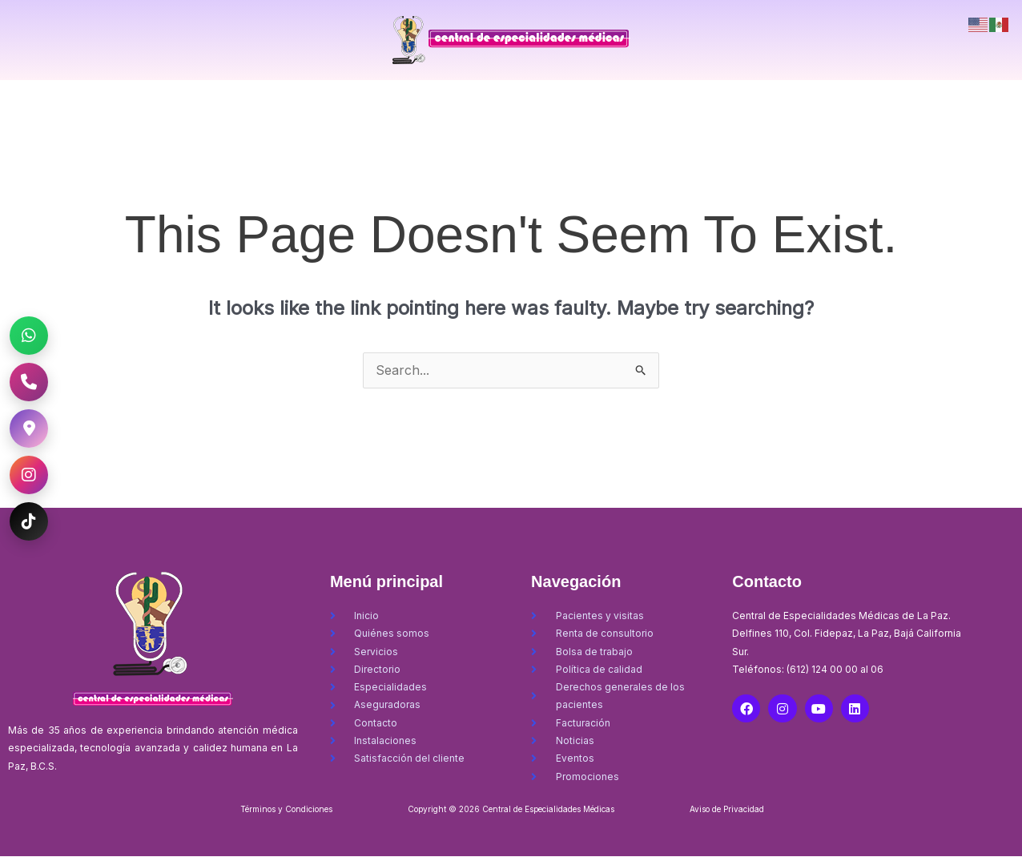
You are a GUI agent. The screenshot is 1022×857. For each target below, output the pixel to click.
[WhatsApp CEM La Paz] (29, 335)
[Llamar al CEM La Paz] (29, 382)
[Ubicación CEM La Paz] (29, 428)
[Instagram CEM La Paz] (29, 475)
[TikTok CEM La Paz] (29, 521)
